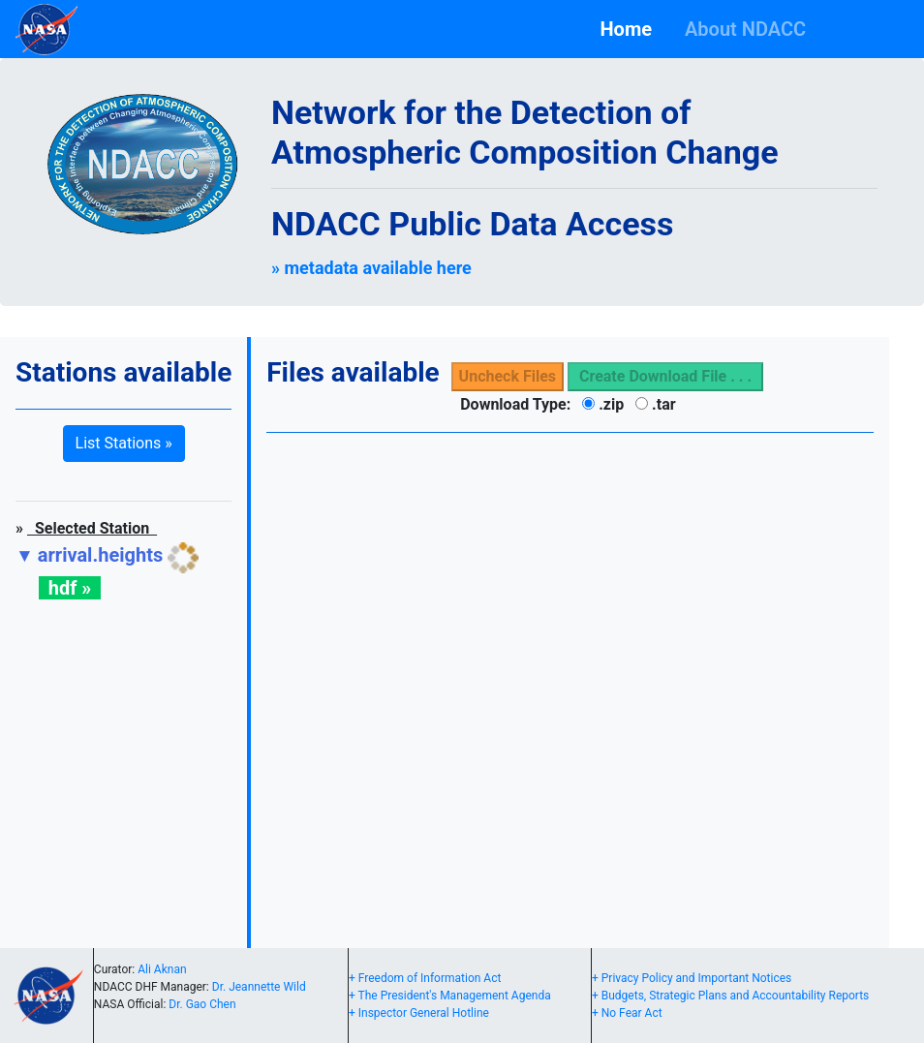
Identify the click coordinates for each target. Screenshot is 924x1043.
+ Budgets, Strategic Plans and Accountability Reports (730, 995)
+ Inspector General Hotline (419, 1013)
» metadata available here (371, 268)
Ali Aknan (162, 969)
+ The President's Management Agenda (450, 995)
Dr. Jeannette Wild (259, 987)
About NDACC (750, 29)
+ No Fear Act (627, 1013)
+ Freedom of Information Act (425, 978)
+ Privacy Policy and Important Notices (691, 978)
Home (630, 29)
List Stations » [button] (124, 443)
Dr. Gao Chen (202, 1004)
